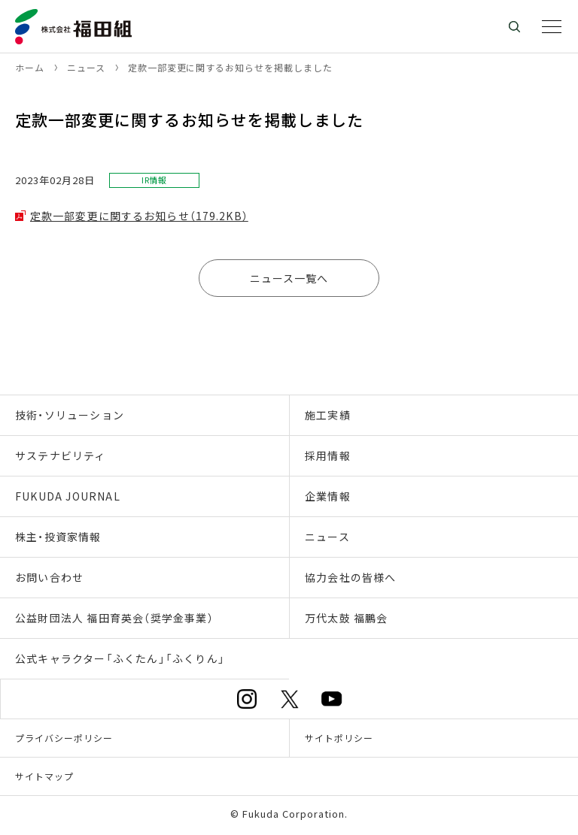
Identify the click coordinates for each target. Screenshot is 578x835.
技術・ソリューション (69, 414)
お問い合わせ (49, 577)
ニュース (327, 536)
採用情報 (328, 455)
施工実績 (328, 414)
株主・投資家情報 (58, 536)
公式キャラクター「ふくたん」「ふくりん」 (120, 658)
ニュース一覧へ (289, 278)
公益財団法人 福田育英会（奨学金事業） (114, 617)
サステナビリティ (60, 455)
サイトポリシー (339, 737)
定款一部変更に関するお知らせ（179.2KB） (139, 215)
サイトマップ (44, 776)
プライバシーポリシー (64, 737)
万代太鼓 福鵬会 (346, 617)
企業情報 (328, 496)
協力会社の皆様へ (351, 577)
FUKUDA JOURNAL (67, 496)
